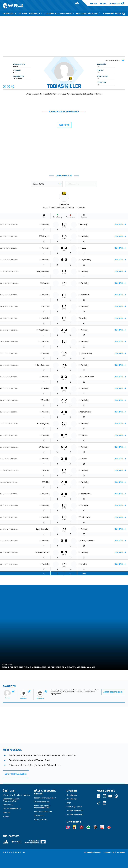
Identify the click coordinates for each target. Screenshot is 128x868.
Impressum (121, 852)
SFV (4, 852)
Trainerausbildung (41, 801)
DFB (10, 852)
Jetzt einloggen (114, 3)
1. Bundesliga (71, 795)
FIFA (23, 852)
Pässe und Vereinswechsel (45, 798)
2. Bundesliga (71, 799)
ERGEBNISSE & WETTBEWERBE (15, 13)
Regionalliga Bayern (73, 806)
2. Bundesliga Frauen (74, 814)
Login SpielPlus (40, 819)
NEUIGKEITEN (35, 13)
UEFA (17, 852)
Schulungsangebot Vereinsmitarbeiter (42, 806)
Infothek (103, 3)
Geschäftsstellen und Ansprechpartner (12, 800)
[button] (4, 86)
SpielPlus (93, 3)
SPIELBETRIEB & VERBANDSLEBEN (59, 13)
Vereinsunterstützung (12, 808)
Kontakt (6, 816)
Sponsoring (8, 804)
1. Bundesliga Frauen (74, 810)
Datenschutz (109, 852)
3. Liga (68, 802)
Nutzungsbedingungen (92, 852)
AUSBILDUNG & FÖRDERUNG (88, 13)
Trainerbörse (39, 815)
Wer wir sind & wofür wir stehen (16, 795)
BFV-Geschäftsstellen (43, 811)
